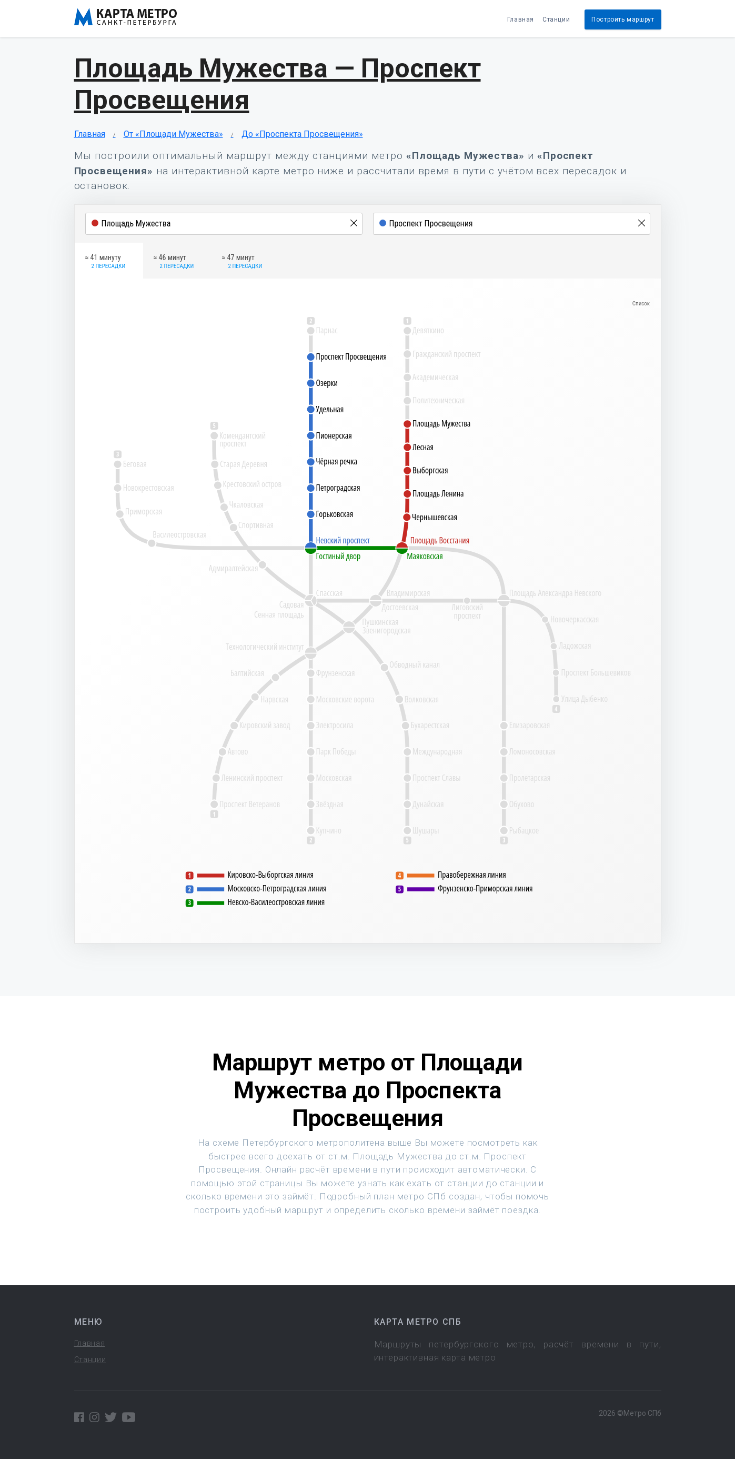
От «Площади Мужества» (173, 134)
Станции (556, 19)
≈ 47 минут (242, 262)
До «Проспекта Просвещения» (302, 134)
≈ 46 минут (174, 262)
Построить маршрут (622, 19)
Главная (520, 19)
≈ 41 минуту (105, 262)
